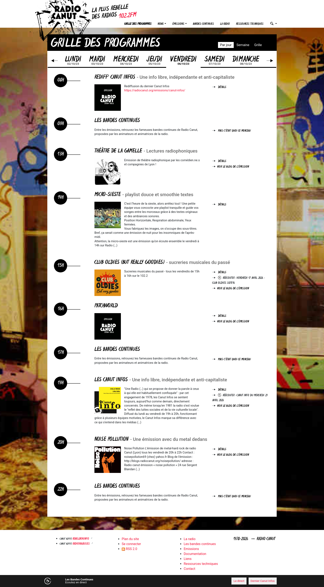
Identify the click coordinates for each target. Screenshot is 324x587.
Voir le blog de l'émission (233, 167)
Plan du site (130, 539)
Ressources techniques (249, 24)
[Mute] (111, 581)
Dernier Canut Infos (263, 580)
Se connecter (131, 544)
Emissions (191, 549)
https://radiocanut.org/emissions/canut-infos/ (154, 90)
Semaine (243, 45)
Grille (258, 45)
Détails (222, 87)
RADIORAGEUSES (82, 544)
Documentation (195, 554)
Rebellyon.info (81, 539)
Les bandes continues (200, 544)
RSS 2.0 (129, 549)
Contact (189, 569)
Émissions (178, 24)
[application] (162, 581)
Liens (188, 559)
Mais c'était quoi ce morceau (234, 131)
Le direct (238, 580)
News (161, 24)
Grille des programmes (137, 24)
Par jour (225, 45)
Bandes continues (203, 24)
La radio (225, 24)
